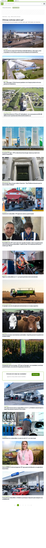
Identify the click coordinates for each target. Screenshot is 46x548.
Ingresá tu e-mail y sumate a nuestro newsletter (16, 376)
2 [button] (20, 505)
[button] (14, 505)
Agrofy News (4, 16)
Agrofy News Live (16, 7)
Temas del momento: (6, 7)
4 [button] (25, 505)
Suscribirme (35, 374)
